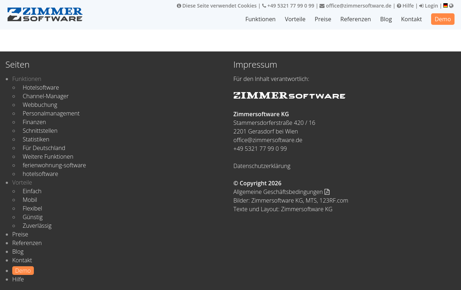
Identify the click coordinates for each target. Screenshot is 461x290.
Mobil (30, 200)
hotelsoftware (40, 174)
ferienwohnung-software (54, 165)
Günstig (32, 217)
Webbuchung (40, 105)
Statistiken (36, 139)
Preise (323, 19)
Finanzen (34, 122)
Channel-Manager (46, 96)
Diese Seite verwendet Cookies (217, 5)
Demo (443, 19)
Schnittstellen (40, 131)
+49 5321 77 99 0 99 (288, 5)
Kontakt (411, 19)
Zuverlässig (37, 226)
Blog (386, 19)
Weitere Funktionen (48, 156)
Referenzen (355, 19)
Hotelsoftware (41, 87)
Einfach (32, 191)
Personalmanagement (51, 113)
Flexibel (32, 208)
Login (428, 5)
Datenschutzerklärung (261, 166)
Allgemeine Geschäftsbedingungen (281, 192)
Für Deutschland (44, 148)
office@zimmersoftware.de (355, 5)
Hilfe (405, 5)
